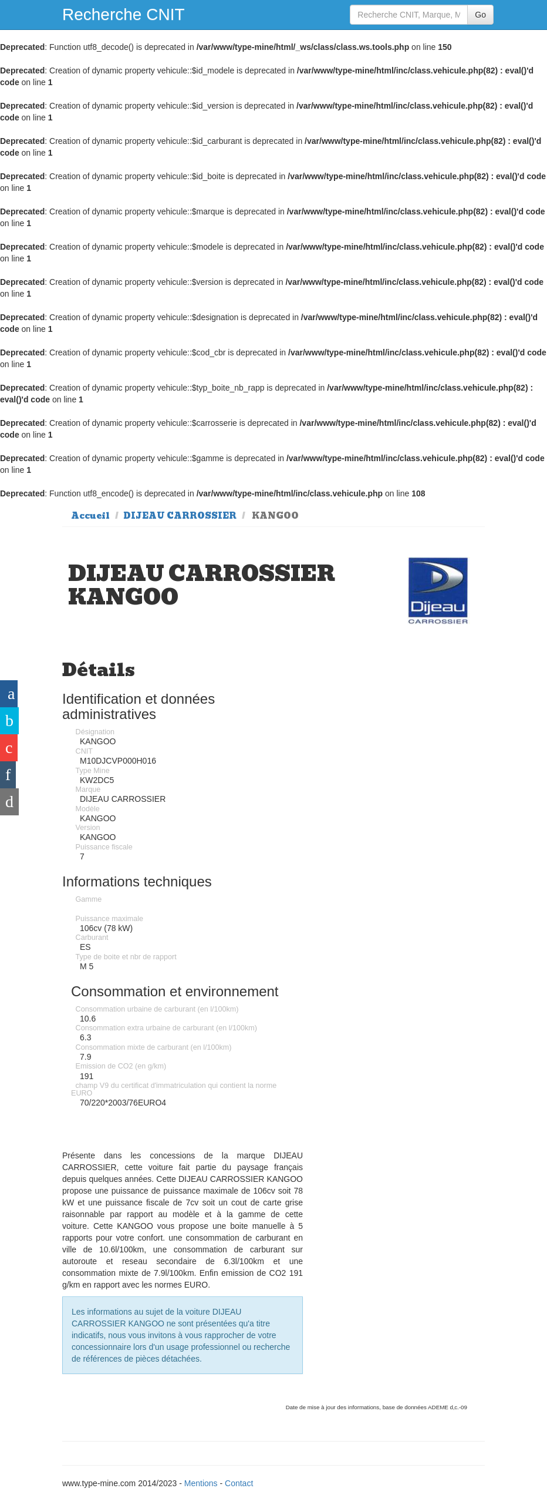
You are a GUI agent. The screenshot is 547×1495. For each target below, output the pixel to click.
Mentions (201, 1483)
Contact (239, 1483)
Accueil (90, 515)
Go (480, 14)
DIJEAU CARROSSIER (180, 515)
